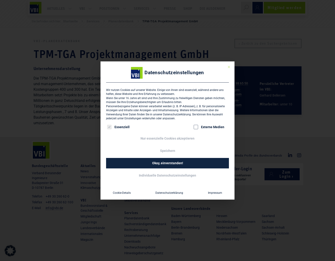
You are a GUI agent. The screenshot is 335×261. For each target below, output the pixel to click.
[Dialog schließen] (229, 67)
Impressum (215, 192)
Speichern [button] (167, 151)
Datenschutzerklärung (177, 114)
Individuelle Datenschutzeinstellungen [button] (167, 175)
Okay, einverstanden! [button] (167, 163)
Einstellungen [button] (132, 118)
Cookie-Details (122, 192)
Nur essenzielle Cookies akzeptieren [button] (167, 138)
